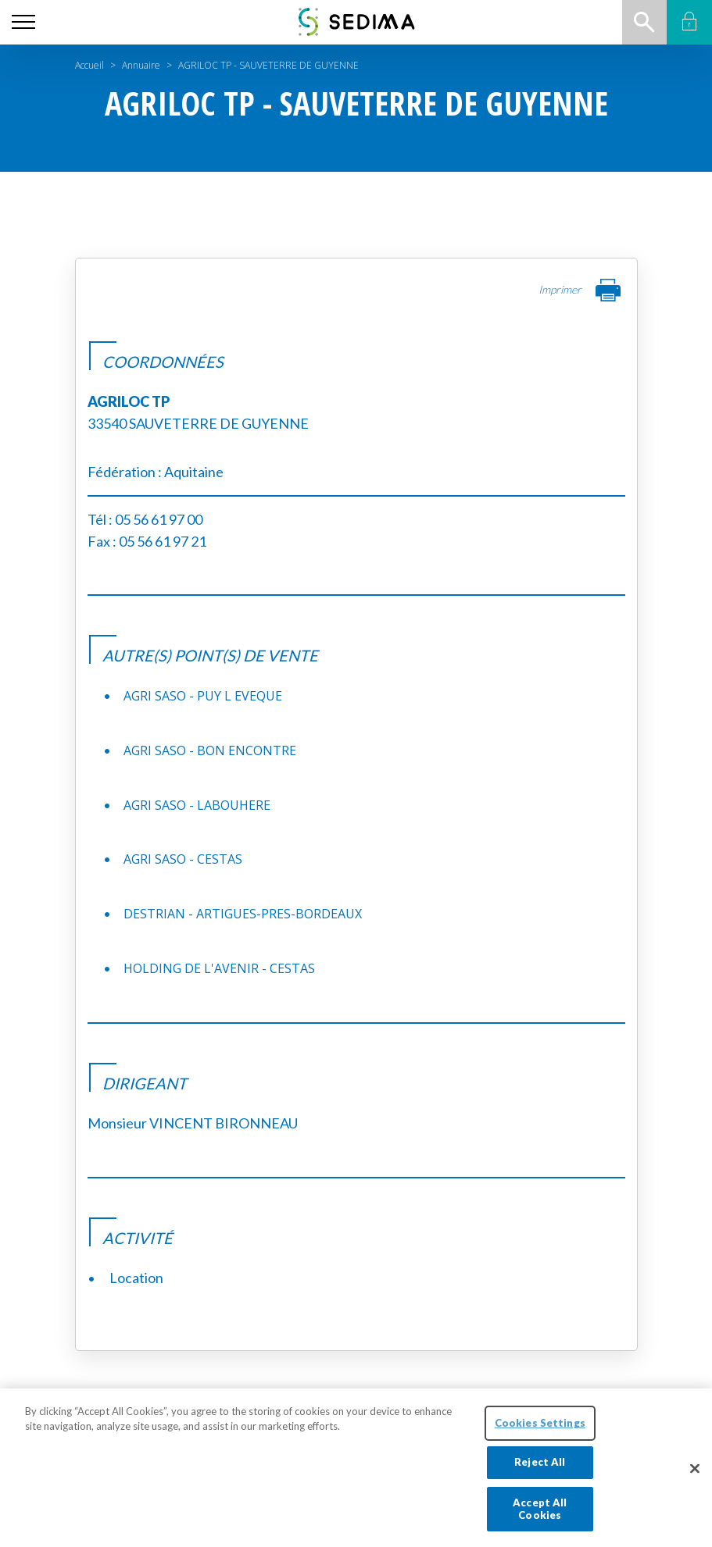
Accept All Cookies (540, 1522)
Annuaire (141, 65)
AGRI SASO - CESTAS (182, 859)
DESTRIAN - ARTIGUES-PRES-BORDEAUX (242, 913)
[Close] (695, 1481)
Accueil (89, 65)
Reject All (539, 1475)
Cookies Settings (540, 1435)
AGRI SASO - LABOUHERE (196, 805)
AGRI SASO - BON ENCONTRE (209, 750)
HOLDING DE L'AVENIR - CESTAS (219, 968)
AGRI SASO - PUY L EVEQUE (202, 695)
